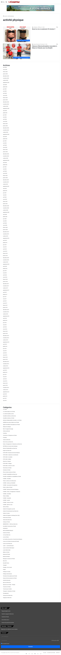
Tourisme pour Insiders (7, 588)
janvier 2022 (5, 177)
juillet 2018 (5, 268)
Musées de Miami (6, 556)
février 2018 (5, 279)
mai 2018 (5, 272)
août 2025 (5, 84)
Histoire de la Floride (7, 517)
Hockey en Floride (6, 521)
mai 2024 (5, 117)
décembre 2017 (6, 283)
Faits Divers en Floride (7, 467)
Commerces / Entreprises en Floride (10, 435)
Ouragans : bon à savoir (7, 567)
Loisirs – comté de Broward (8, 545)
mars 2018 (5, 277)
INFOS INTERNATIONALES (8, 530)
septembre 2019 (6, 238)
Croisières (5, 437)
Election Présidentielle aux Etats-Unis (10, 448)
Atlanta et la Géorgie (7, 426)
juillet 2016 (5, 320)
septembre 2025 (6, 82)
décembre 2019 (6, 231)
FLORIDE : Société (6, 500)
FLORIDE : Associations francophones (10, 485)
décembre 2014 (6, 361)
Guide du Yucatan (6, 513)
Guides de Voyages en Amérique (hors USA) (11, 515)
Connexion (30, 646)
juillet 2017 (5, 294)
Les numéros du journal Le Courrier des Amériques (12, 539)
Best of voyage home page (8, 428)
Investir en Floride (6, 532)
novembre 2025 (6, 78)
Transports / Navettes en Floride (9, 591)
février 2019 (5, 253)
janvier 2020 (5, 229)
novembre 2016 (6, 311)
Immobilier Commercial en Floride (9, 526)
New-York (5, 560)
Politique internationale (7, 573)
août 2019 (5, 240)
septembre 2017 (6, 290)
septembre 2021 (6, 186)
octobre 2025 (5, 80)
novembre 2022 (6, 156)
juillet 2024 (5, 112)
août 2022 (5, 162)
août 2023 (5, 136)
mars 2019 (5, 251)
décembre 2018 (6, 257)
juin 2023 (4, 140)
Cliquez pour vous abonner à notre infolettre (9, 629)
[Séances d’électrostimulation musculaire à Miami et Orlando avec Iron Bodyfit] (17, 51)
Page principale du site (6, 611)
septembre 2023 (6, 134)
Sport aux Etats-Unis (7, 582)
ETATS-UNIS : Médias (7, 459)
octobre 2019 (5, 236)
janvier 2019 (5, 255)
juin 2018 (4, 270)
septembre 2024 (6, 108)
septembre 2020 (6, 212)
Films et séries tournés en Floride (9, 472)
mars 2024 (5, 121)
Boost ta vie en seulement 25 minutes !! (43, 29)
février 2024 (5, 123)
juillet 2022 (5, 164)
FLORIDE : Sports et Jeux (7, 504)
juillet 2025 (5, 86)
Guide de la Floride (5, 616)
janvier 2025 (5, 99)
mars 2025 (5, 95)
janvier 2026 (5, 73)
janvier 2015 (5, 359)
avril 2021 (5, 197)
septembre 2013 (6, 391)
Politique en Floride (6, 571)
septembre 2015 (6, 342)
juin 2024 (4, 114)
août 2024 (5, 110)
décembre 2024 (6, 101)
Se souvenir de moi (5, 643)
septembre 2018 (6, 264)
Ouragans (5, 565)
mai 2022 (5, 169)
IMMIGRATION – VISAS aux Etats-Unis (10, 524)
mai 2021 (5, 194)
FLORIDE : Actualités (7, 478)
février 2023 (5, 149)
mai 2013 (5, 400)
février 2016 (5, 331)
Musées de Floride (6, 554)
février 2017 (5, 305)
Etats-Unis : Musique (7, 461)
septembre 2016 (6, 316)
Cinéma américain (6, 431)
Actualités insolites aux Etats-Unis (9, 415)
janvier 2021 (5, 203)
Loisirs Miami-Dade (6, 550)
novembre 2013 (6, 387)
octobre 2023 (5, 132)
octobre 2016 (5, 313)
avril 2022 (5, 171)
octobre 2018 (5, 262)
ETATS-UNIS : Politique (7, 463)
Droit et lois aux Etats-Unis (8, 441)
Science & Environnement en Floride (10, 578)
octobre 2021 (5, 184)
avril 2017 (5, 300)
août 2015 (5, 344)
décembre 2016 (6, 309)
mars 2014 (5, 381)
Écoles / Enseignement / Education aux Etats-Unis (12, 444)
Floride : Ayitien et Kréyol (7, 487)
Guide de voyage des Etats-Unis (8, 613)
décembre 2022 (6, 153)
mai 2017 (5, 298)
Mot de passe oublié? (55, 640)
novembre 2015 (6, 337)
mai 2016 (5, 324)
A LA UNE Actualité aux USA (8, 413)
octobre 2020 (5, 210)
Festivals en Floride (6, 469)
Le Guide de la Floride (51, 652)
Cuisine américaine (6, 439)
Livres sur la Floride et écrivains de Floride (11, 541)
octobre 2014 (5, 365)
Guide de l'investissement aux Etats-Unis (10, 511)
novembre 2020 (6, 207)
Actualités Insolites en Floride (8, 418)
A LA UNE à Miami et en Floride (9, 411)
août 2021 (5, 188)
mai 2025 (5, 91)
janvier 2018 (5, 281)
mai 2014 (5, 376)
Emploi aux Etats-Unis (7, 450)
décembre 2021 (6, 179)
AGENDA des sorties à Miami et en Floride (11, 422)
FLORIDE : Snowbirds (7, 498)
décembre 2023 (6, 127)
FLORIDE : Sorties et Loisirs (8, 502)
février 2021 (5, 201)
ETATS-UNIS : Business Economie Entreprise (11, 452)
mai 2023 (5, 143)
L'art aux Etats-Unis (6, 534)
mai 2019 (5, 246)
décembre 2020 (6, 205)
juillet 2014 (5, 372)
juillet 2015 (5, 346)
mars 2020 (5, 225)
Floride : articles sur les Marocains (9, 480)
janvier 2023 (5, 151)
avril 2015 (5, 352)
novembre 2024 (6, 104)
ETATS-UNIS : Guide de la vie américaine (10, 454)
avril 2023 (5, 145)
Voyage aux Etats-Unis (7, 597)
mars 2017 (5, 303)
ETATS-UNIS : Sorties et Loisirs (9, 465)
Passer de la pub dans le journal (8, 622)
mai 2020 (5, 220)
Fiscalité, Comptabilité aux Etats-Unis (10, 474)
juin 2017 (4, 296)
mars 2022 (5, 173)
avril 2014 (5, 378)
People (4, 569)
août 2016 (5, 318)
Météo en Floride (6, 552)
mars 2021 (5, 199)
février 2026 (5, 71)
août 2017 (5, 292)
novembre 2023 (6, 130)
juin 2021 (4, 192)
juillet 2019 (5, 242)
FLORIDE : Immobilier (7, 493)
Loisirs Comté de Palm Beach (8, 547)
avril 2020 (5, 223)
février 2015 (5, 357)
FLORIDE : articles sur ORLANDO (9, 482)
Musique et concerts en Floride (9, 558)
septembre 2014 (6, 368)
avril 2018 (5, 275)
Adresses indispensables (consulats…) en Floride (12, 420)
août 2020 (5, 214)
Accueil (5, 16)
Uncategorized (5, 593)
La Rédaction (35, 27)
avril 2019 (5, 249)
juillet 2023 (5, 138)
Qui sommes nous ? (5, 619)
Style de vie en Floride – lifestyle (9, 584)
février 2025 (5, 97)
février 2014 (5, 383)
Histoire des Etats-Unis (7, 519)
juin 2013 (4, 398)
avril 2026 (5, 67)
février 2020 (5, 227)
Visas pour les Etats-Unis (7, 595)
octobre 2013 (5, 389)
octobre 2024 (5, 106)
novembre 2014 (6, 363)
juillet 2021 (5, 190)
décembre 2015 (6, 335)
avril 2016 (5, 326)
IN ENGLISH (5, 528)
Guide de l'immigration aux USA (9, 508)
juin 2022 (4, 166)
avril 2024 (5, 119)
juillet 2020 (5, 216)
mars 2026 (5, 69)
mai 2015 (5, 350)
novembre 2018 (6, 259)
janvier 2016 (5, 333)
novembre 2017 (6, 285)
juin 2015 (4, 348)
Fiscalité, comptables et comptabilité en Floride (12, 476)
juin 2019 (4, 244)
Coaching (5, 433)
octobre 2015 (5, 339)
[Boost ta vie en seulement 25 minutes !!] (17, 34)
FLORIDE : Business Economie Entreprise (10, 489)
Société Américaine (6, 580)
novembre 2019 (6, 233)
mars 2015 (5, 355)
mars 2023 (5, 147)
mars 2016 (5, 329)
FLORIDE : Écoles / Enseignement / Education (11, 491)
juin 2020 (4, 218)
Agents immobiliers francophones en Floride (11, 424)
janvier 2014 (5, 385)
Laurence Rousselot (36, 44)
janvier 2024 (5, 125)
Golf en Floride (6, 506)
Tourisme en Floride (6, 586)
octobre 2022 (5, 158)
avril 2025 (5, 93)
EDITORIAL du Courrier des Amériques (10, 446)
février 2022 (5, 175)
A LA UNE (5, 409)
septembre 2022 (6, 160)
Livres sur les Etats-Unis (7, 543)
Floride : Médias (6, 495)
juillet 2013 (5, 396)
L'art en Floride (6, 537)
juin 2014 (4, 374)
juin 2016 (4, 322)
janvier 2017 (5, 307)
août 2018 (5, 266)
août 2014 (5, 370)
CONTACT (58, 652)
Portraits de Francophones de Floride (10, 575)
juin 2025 (4, 88)
